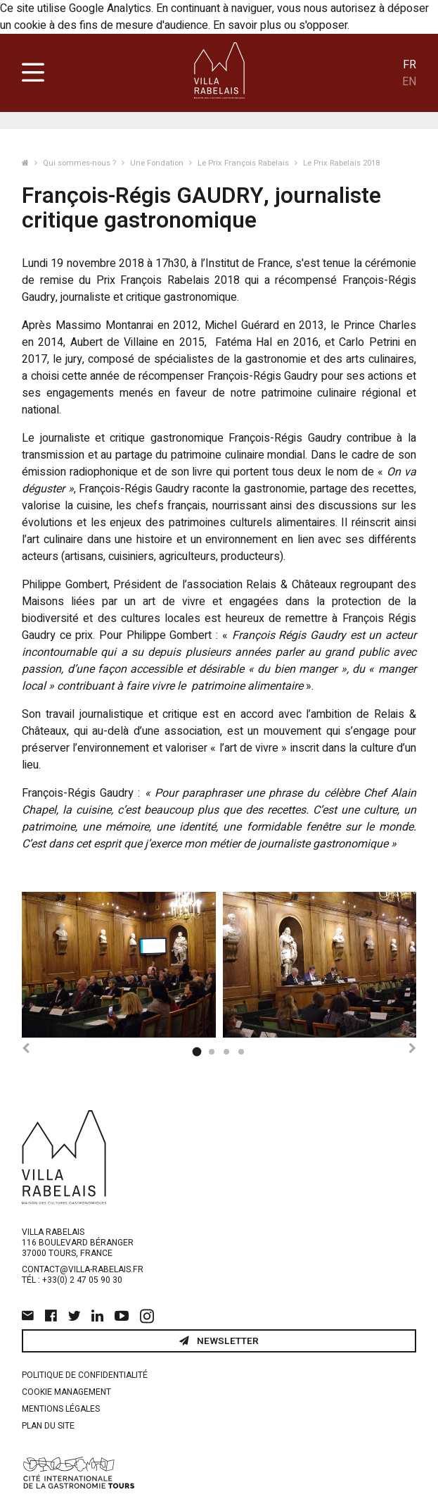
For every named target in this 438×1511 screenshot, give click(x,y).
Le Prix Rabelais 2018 (341, 163)
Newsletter (219, 1341)
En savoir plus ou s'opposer (280, 25)
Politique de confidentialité (85, 1375)
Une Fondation (158, 163)
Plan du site (48, 1425)
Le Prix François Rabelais (244, 163)
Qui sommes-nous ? (80, 163)
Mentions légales (61, 1408)
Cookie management (66, 1392)
